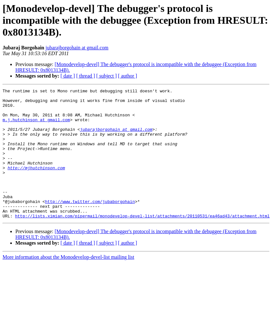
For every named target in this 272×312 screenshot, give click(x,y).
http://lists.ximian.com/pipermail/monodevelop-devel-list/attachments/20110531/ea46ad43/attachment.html (142, 242)
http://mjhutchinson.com (36, 184)
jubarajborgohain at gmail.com (76, 47)
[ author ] (127, 76)
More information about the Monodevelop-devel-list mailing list (68, 283)
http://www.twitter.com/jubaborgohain (90, 224)
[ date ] (67, 76)
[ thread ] (85, 76)
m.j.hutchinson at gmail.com (36, 126)
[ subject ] (106, 76)
